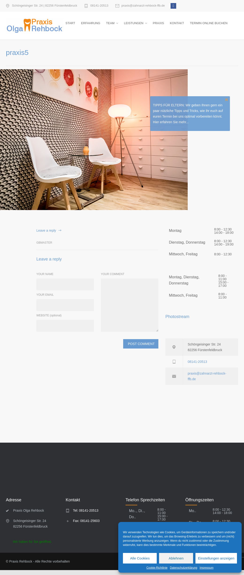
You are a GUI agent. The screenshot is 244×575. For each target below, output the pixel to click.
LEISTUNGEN (133, 25)
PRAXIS (158, 25)
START (70, 25)
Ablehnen (176, 558)
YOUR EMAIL (45, 299)
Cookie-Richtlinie (157, 567)
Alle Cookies (140, 558)
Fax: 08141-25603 (86, 526)
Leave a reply (46, 235)
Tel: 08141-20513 (85, 515)
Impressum (207, 567)
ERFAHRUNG (90, 25)
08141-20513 (99, 5)
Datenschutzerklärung (183, 567)
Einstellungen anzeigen (216, 558)
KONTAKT (177, 25)
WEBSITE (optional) (48, 320)
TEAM (110, 25)
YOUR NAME (44, 279)
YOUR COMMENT (112, 279)
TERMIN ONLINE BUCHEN (208, 25)
